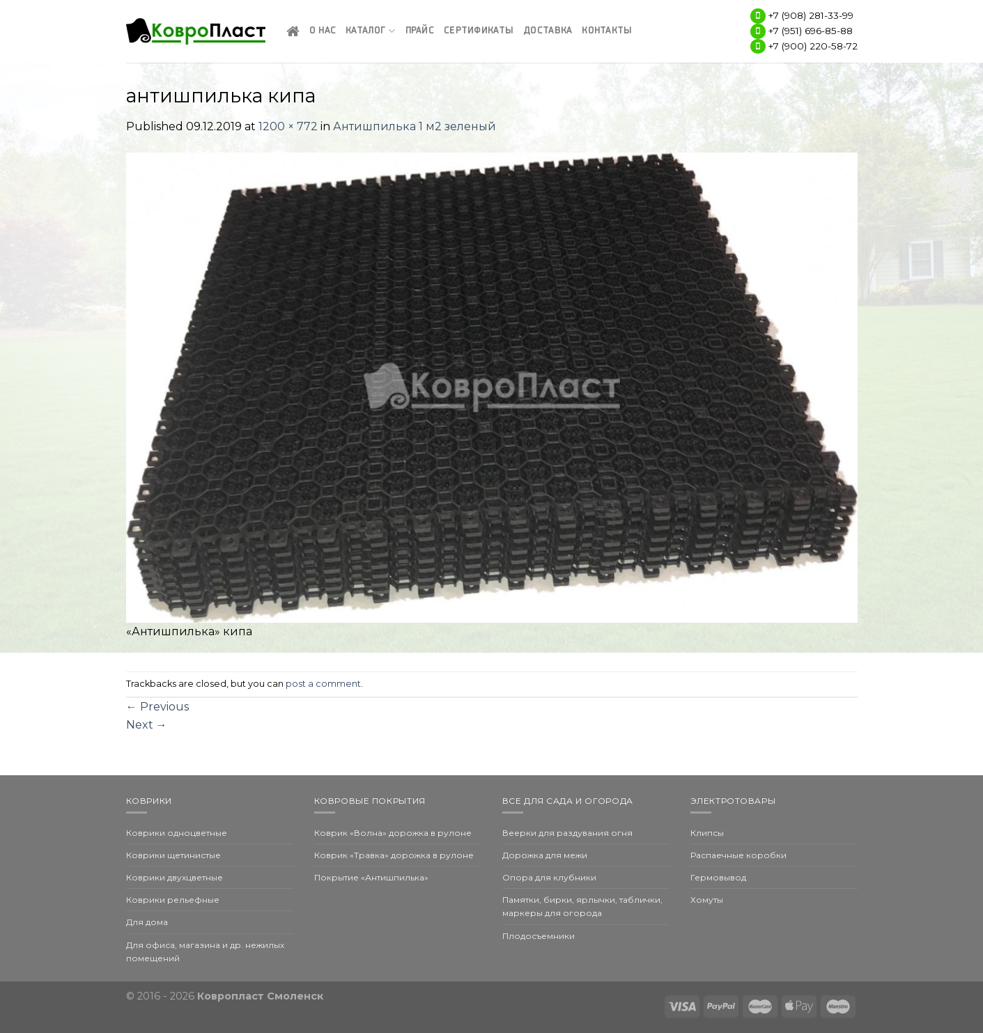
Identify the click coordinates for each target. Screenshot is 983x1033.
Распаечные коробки (738, 855)
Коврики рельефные (172, 899)
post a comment (323, 683)
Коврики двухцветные (174, 877)
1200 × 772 (288, 126)
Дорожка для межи (544, 855)
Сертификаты (478, 31)
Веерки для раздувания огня (567, 833)
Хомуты (706, 899)
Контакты (607, 31)
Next (146, 724)
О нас (322, 31)
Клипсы (707, 833)
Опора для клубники (549, 877)
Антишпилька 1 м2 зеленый (414, 126)
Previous (157, 706)
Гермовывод (718, 877)
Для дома (147, 922)
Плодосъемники (538, 936)
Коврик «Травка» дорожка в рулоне (394, 855)
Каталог (370, 31)
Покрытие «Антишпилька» (371, 877)
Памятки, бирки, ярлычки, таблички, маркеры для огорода (582, 906)
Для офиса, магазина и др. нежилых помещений (205, 951)
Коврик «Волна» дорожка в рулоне (393, 833)
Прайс (419, 31)
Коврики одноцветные (176, 833)
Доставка (547, 31)
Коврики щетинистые (173, 855)
